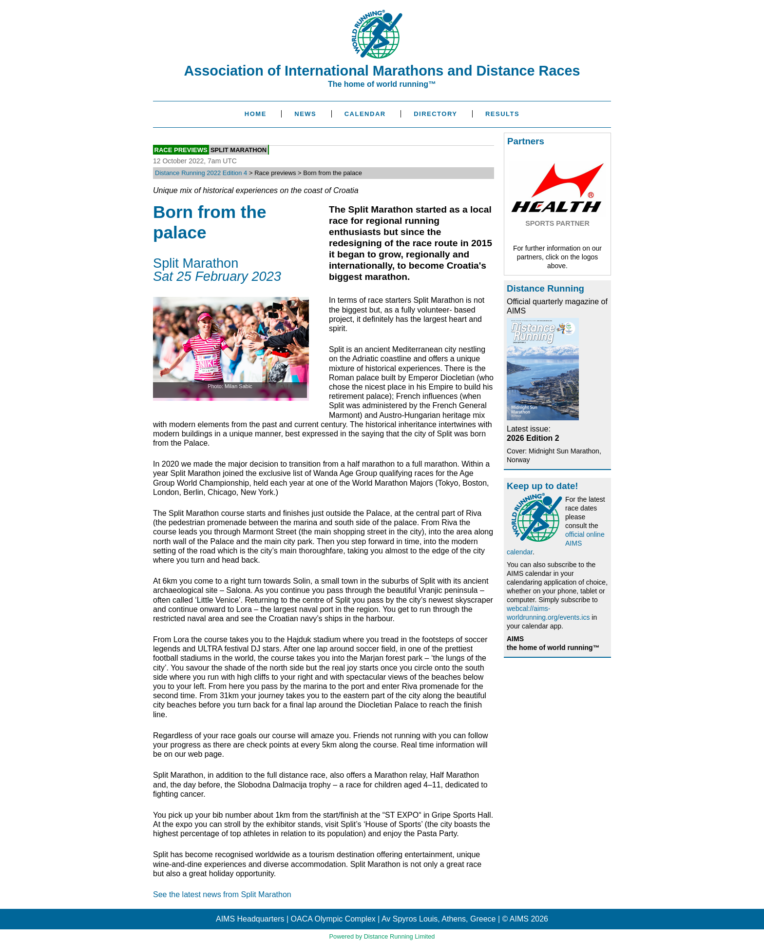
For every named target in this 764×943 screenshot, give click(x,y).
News (305, 114)
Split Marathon (238, 149)
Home (256, 114)
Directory (435, 114)
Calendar (365, 114)
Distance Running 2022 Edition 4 (201, 173)
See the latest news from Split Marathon (222, 894)
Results (502, 114)
